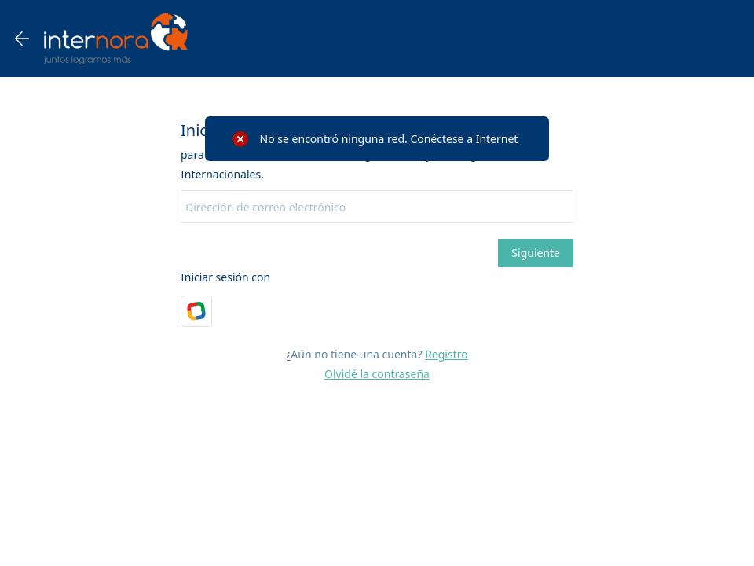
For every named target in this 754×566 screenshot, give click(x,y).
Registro (446, 354)
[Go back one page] (22, 38)
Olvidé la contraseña (377, 373)
